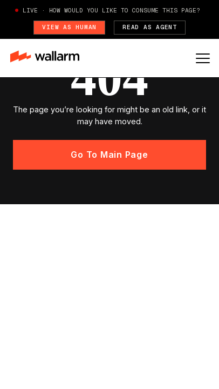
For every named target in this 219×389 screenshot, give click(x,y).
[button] (203, 58)
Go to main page (109, 154)
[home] (50, 57)
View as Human (69, 27)
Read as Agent (149, 27)
